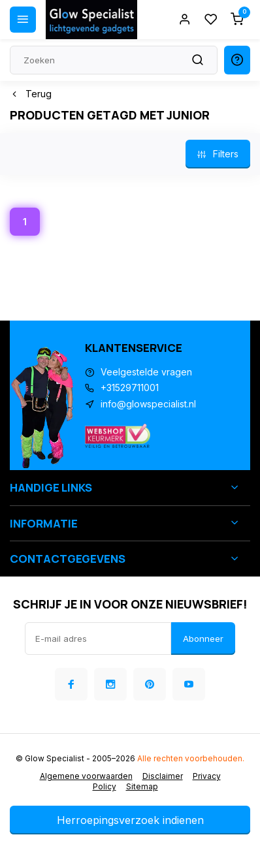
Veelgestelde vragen (146, 371)
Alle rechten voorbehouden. (190, 758)
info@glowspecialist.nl (148, 403)
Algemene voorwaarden (86, 776)
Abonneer (203, 638)
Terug (31, 93)
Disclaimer (162, 776)
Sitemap (142, 786)
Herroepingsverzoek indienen (130, 820)
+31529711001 (130, 387)
